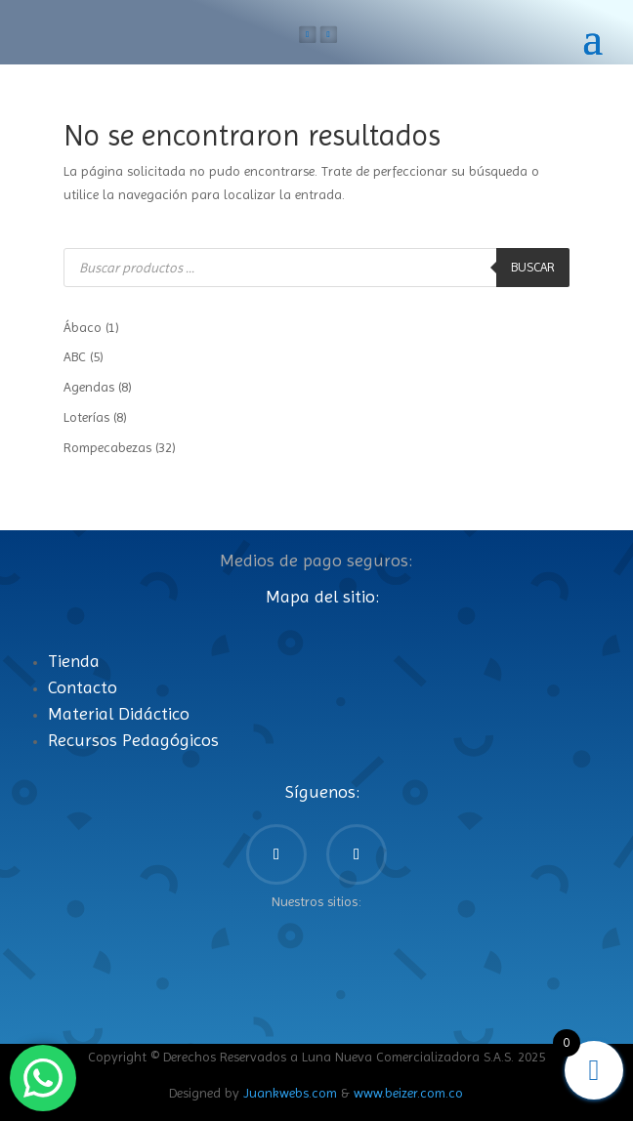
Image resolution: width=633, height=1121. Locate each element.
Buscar (533, 267)
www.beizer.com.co (408, 1092)
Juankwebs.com (290, 1092)
